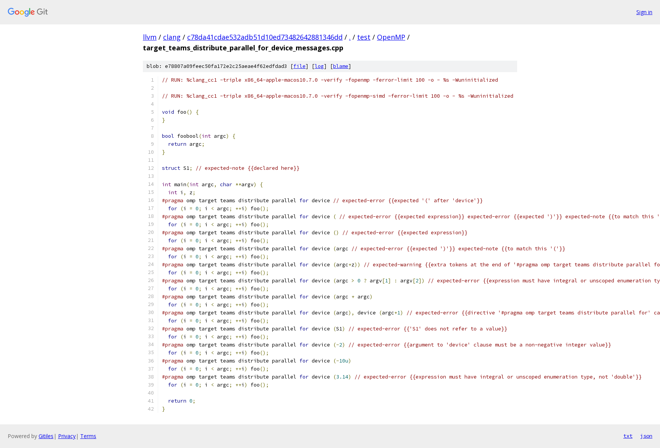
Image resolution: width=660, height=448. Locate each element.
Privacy (67, 436)
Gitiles (46, 436)
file (299, 66)
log (319, 66)
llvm (150, 37)
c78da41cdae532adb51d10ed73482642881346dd (265, 37)
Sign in (644, 12)
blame (340, 66)
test (363, 37)
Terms (88, 436)
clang (172, 37)
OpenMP (391, 37)
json (646, 435)
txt (627, 435)
